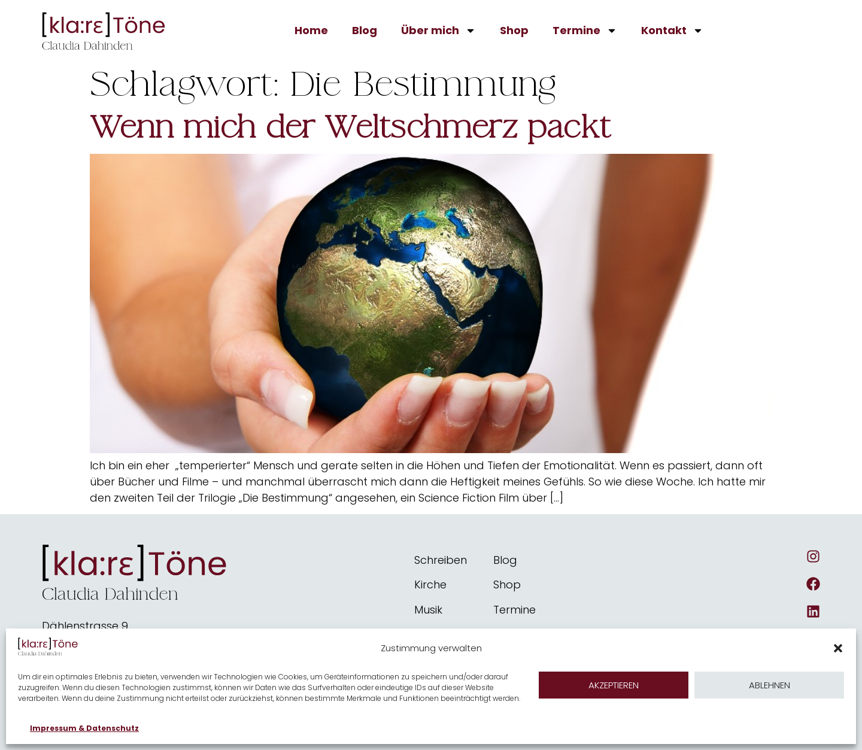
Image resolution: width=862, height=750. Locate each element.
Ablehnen (769, 685)
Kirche (430, 584)
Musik (428, 609)
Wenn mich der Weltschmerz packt (350, 128)
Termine (585, 30)
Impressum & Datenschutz (84, 728)
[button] (838, 648)
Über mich (438, 30)
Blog (364, 30)
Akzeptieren (613, 685)
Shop (514, 30)
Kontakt (672, 30)
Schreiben (440, 559)
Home (311, 30)
